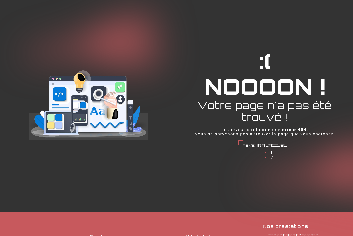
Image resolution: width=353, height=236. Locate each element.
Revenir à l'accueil (265, 145)
